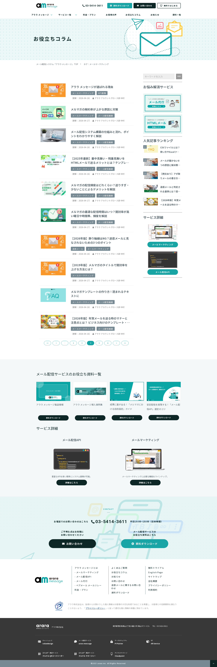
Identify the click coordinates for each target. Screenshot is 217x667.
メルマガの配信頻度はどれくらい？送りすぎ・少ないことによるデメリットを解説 (100, 187)
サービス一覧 (64, 14)
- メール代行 (81, 581)
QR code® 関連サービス (55, 654)
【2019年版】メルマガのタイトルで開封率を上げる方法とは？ (99, 267)
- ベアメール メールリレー (88, 585)
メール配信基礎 (105, 115)
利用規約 (152, 589)
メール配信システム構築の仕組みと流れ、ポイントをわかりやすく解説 (100, 134)
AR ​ (163, 642)
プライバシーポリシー (159, 585)
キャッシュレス (55, 642)
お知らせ (155, 14)
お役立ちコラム (133, 14)
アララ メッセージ (40, 14)
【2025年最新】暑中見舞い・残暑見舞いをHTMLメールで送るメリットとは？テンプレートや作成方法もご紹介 (100, 160)
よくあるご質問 (119, 567)
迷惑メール (77, 248)
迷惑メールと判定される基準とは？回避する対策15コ (170, 189)
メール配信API (162, 272)
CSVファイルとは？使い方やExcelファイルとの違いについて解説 (170, 150)
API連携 (102, 93)
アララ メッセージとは (86, 567)
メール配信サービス (91, 642)
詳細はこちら (71, 482)
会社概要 (152, 581)
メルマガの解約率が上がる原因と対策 (94, 109)
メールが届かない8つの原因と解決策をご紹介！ (170, 163)
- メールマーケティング (87, 572)
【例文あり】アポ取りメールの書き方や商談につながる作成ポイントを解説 (170, 176)
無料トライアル (156, 567)
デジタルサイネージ (127, 654)
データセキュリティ (127, 642)
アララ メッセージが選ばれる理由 (92, 87)
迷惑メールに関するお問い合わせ (126, 587)
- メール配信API (83, 576)
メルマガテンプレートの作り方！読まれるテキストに (100, 294)
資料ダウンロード (121, 5)
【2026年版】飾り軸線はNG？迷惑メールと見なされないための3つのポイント (100, 240)
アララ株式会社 (57, 627)
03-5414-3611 (94, 5)
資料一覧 (177, 14)
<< (47, 343)
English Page (155, 572)
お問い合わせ (146, 5)
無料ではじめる (171, 5)
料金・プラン (89, 14)
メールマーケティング (83, 93)
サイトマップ (155, 576)
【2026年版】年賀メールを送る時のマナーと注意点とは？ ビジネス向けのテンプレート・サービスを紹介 (100, 320)
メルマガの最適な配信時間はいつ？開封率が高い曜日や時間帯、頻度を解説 (100, 214)
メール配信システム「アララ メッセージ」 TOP (57, 64)
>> (125, 343)
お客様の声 (111, 14)
